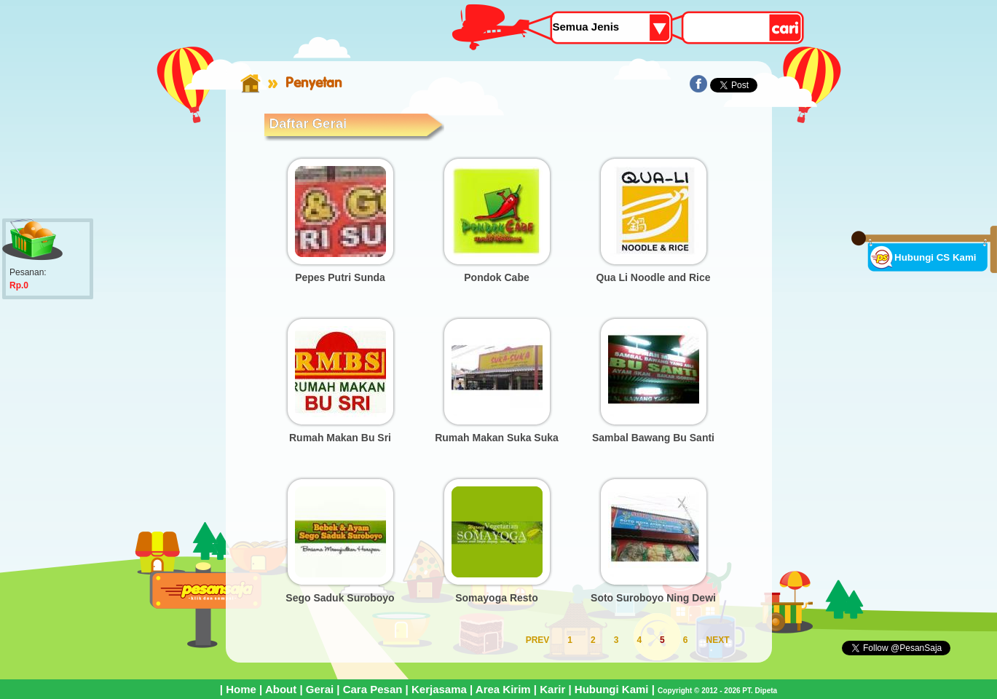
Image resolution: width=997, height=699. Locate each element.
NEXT (717, 640)
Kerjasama (439, 689)
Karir (552, 689)
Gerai (320, 689)
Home (241, 689)
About (280, 689)
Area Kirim (503, 689)
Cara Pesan (373, 689)
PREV (538, 640)
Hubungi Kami (612, 689)
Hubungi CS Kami (935, 257)
